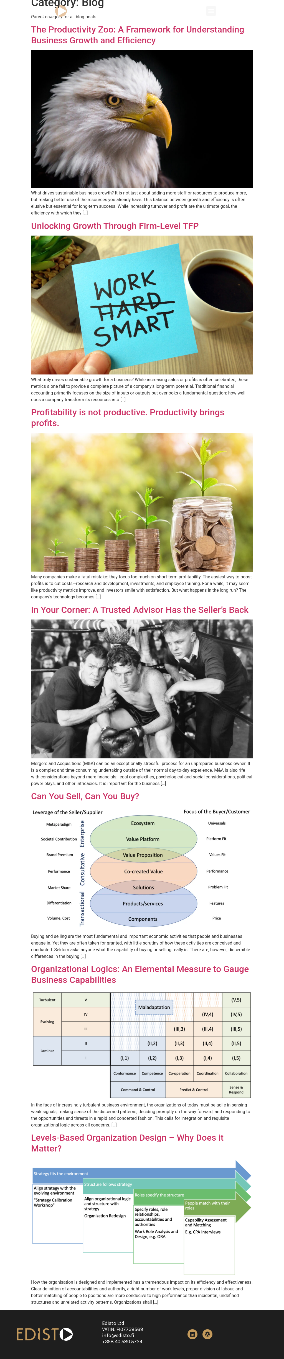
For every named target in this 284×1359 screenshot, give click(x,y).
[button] (211, 11)
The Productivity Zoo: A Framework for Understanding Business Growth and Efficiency (137, 34)
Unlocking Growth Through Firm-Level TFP (115, 226)
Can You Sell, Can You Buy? (85, 796)
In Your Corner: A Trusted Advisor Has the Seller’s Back (139, 609)
